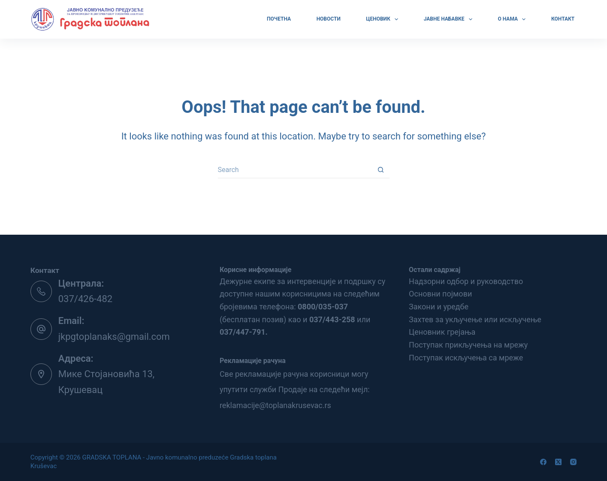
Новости (329, 19)
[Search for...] (295, 169)
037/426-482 (85, 298)
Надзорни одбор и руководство (466, 281)
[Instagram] (573, 462)
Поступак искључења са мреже (466, 357)
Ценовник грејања (442, 331)
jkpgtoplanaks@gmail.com (114, 336)
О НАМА (513, 19)
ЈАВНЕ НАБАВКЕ (449, 19)
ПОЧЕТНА (279, 19)
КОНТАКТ (562, 19)
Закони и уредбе (438, 306)
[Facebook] (543, 462)
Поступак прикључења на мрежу (468, 344)
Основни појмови (440, 293)
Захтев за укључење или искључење (475, 319)
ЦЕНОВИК (383, 19)
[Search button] (381, 169)
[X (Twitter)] (558, 462)
